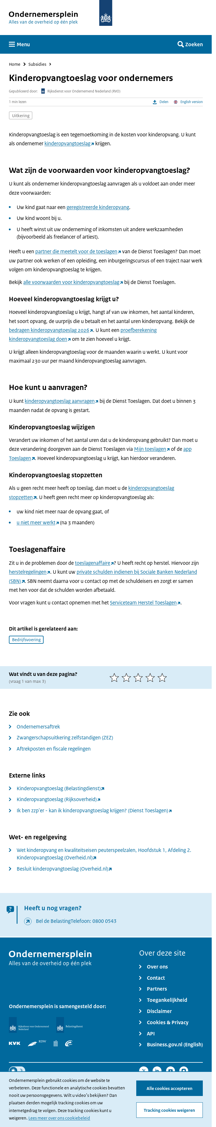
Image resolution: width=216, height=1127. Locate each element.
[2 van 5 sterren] (128, 677)
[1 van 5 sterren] (116, 677)
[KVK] (14, 1043)
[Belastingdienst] (69, 1025)
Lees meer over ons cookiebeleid (59, 1118)
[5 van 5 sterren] (163, 677)
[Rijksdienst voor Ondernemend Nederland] (28, 1025)
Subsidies (37, 64)
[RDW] (37, 1043)
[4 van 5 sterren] (151, 677)
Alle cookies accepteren (169, 1088)
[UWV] (69, 1043)
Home (14, 64)
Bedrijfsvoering (26, 639)
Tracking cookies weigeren (169, 1110)
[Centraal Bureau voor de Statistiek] (56, 1043)
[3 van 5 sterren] (139, 677)
